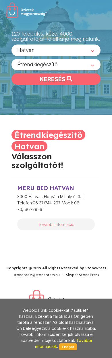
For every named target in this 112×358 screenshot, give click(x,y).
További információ (56, 224)
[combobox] (56, 50)
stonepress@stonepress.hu (36, 275)
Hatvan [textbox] (26, 50)
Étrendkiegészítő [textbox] (37, 64)
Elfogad (68, 347)
